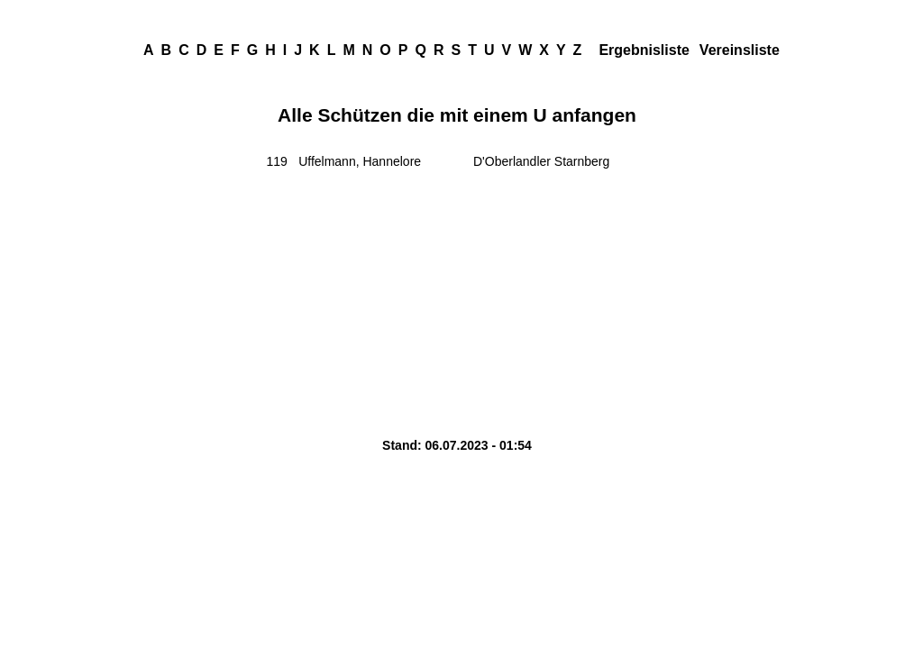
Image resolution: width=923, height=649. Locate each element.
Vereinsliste (739, 50)
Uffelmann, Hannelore (359, 161)
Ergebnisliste (644, 50)
